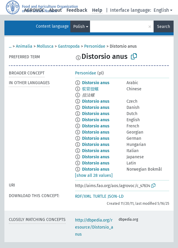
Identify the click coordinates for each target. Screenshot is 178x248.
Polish (79, 26)
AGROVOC (34, 10)
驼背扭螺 (90, 88)
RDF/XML (83, 196)
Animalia (24, 46)
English (161, 10)
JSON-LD (116, 196)
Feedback (76, 10)
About (55, 10)
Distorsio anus (95, 82)
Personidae (94, 46)
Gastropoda (69, 46)
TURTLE (99, 196)
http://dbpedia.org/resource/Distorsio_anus (94, 227)
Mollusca (45, 46)
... (10, 46)
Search (163, 26)
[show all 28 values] (94, 175)
